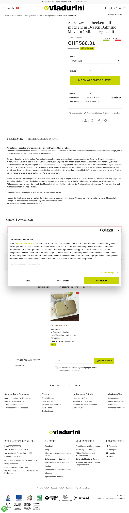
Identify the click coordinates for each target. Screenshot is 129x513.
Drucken (115, 113)
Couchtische (47, 401)
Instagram (111, 450)
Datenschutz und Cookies (55, 459)
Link (79, 371)
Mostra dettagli (107, 273)
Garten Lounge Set (116, 401)
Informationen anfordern (43, 138)
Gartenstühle (78, 408)
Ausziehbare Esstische (16, 394)
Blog (47, 450)
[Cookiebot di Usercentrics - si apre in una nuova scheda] (102, 230)
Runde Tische (48, 398)
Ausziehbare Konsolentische (16, 408)
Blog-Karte (70, 488)
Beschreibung (15, 138)
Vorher (111, 15)
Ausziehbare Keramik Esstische (17, 398)
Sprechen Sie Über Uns (54, 477)
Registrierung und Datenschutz (88, 446)
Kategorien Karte (57, 488)
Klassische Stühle (80, 398)
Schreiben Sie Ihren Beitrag (95, 113)
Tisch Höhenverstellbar (51, 405)
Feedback (49, 446)
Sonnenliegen (113, 398)
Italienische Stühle (83, 394)
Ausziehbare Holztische (14, 401)
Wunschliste (75, 113)
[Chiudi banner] (118, 230)
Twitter (110, 457)
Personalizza (64, 281)
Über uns (48, 473)
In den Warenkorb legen (95, 80)
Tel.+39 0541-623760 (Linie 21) (16, 450)
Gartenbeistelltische (116, 408)
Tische (46, 394)
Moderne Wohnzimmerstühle (85, 405)
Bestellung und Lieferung (85, 450)
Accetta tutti (101, 281)
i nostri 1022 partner (24, 243)
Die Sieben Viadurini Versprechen (58, 470)
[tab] (15, 138)
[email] (73, 361)
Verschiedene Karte (83, 488)
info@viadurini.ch (11, 464)
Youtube (110, 453)
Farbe (72, 56)
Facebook (111, 446)
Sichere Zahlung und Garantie (87, 459)
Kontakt (48, 466)
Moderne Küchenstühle (82, 401)
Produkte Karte (42, 488)
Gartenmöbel (115, 394)
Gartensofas (113, 405)
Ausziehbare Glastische (14, 405)
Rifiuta (28, 281)
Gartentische (47, 411)
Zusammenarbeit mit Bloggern (57, 462)
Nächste (118, 15)
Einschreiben (104, 361)
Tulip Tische (47, 408)
